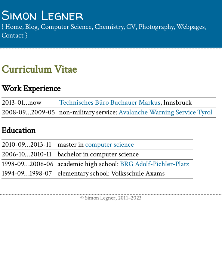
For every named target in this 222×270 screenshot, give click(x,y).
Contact (12, 35)
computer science (109, 144)
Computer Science (66, 27)
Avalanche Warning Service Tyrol (165, 112)
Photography (156, 27)
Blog (31, 27)
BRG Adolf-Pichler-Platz (154, 164)
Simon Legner (42, 15)
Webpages (190, 27)
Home (13, 27)
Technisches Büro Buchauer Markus (109, 102)
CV (131, 27)
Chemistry (109, 27)
